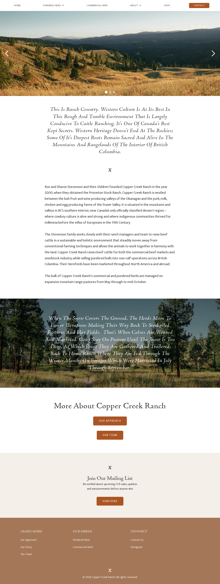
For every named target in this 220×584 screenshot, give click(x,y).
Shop (167, 5)
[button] (54, 5)
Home (17, 5)
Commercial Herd (97, 5)
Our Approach (110, 421)
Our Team (110, 435)
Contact (199, 5)
